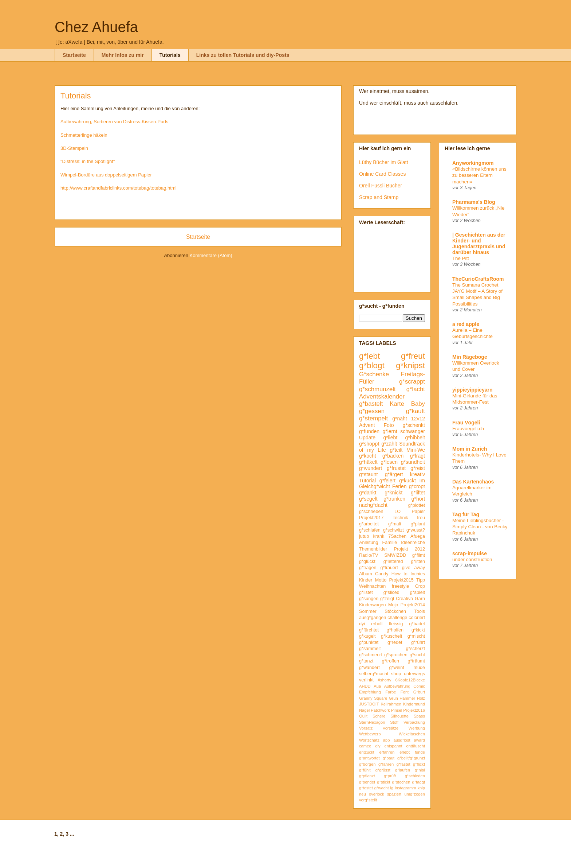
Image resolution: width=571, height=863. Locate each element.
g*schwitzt (393, 530)
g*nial (420, 770)
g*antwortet (369, 758)
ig (392, 788)
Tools (419, 611)
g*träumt (416, 661)
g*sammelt (370, 648)
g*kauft (415, 411)
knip (421, 788)
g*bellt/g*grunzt (411, 758)
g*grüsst (382, 770)
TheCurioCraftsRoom (478, 279)
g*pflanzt (367, 776)
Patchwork (380, 710)
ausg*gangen (372, 617)
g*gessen (372, 411)
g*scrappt (412, 381)
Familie (389, 542)
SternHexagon (372, 722)
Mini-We (415, 450)
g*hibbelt (415, 437)
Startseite (74, 55)
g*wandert (369, 667)
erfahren (387, 752)
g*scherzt (415, 648)
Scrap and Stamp (378, 197)
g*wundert (370, 468)
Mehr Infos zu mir (123, 55)
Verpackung (414, 722)
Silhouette (399, 716)
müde (419, 667)
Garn (420, 598)
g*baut (388, 758)
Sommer (368, 611)
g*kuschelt (391, 636)
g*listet (366, 592)
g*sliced (391, 592)
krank (378, 536)
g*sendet (367, 782)
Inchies (417, 573)
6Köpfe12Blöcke (410, 680)
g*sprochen (395, 654)
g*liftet (418, 492)
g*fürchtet (369, 630)
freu (421, 517)
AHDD (365, 686)
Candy (381, 573)
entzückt (366, 752)
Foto (389, 425)
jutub (364, 536)
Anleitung (368, 542)
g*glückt (367, 561)
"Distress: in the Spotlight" (87, 161)
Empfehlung (370, 692)
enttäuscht (415, 746)
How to (399, 573)
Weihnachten (372, 586)
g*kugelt (367, 636)
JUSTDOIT (369, 704)
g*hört (418, 499)
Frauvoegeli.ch (468, 428)
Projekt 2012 (409, 549)
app (386, 740)
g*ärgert (394, 474)
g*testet (366, 788)
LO (397, 511)
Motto (381, 580)
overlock (376, 794)
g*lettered (393, 561)
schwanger (412, 431)
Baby (418, 403)
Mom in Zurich (469, 449)
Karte (397, 403)
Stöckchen (395, 611)
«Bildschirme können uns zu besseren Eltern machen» (479, 175)
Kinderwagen (372, 604)
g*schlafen (370, 530)
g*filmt (418, 555)
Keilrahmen (391, 704)
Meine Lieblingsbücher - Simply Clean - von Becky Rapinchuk (480, 527)
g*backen (392, 456)
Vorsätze (391, 728)
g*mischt (416, 636)
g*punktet (368, 642)
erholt (377, 623)
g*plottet (416, 505)
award (419, 740)
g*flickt (419, 764)
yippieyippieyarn (472, 390)
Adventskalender (382, 396)
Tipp (420, 580)
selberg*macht (374, 673)
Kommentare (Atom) (211, 255)
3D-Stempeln (74, 148)
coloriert (417, 617)
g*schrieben (371, 511)
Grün (393, 698)
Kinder (365, 580)
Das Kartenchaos (473, 482)
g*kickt (418, 630)
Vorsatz (366, 728)
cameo (365, 746)
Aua (377, 686)
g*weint (396, 667)
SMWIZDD (395, 555)
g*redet (394, 642)
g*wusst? (415, 530)
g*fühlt (365, 770)
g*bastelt (371, 403)
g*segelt (368, 499)
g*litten (418, 561)
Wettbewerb (370, 734)
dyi (362, 623)
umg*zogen (414, 794)
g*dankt (367, 492)
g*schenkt (414, 425)
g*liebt (390, 437)
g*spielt (417, 592)
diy (377, 746)
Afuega (417, 536)
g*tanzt (366, 661)
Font (405, 692)
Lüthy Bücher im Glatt (383, 162)
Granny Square (373, 698)
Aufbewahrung (397, 686)
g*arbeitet (369, 523)
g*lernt (389, 431)
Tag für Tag (465, 514)
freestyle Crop (408, 586)
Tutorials (170, 55)
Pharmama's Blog (473, 202)
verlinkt (366, 680)
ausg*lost (401, 740)
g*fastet (403, 764)
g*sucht (417, 654)
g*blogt (372, 365)
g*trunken (394, 499)
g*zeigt (387, 598)
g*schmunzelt (377, 389)
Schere (379, 716)
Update (367, 437)
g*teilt (396, 450)
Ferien (399, 486)
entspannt (393, 746)
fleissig (396, 623)
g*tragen (368, 567)
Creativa (404, 598)
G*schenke (374, 374)
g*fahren (386, 764)
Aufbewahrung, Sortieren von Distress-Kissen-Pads (114, 121)
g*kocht (367, 456)
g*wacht (381, 788)
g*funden (369, 431)
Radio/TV (368, 555)
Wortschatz (369, 740)
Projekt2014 (413, 604)
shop (396, 673)
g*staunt (368, 474)
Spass (419, 716)
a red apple (465, 324)
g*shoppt (369, 444)
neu (362, 794)
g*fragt (417, 456)
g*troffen (390, 661)
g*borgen (367, 764)
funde (420, 752)
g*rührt (418, 642)
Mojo (393, 604)
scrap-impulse (469, 553)
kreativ (417, 474)
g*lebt (369, 356)
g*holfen (395, 630)
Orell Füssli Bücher (380, 185)
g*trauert (389, 567)
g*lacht (415, 389)
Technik (400, 517)
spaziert (394, 794)
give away (413, 567)
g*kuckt (407, 480)
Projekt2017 (371, 517)
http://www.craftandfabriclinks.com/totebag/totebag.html (118, 188)
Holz (421, 698)
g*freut (413, 356)
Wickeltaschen (412, 734)
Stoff (394, 722)
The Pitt (460, 258)
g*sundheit (413, 462)
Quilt (363, 716)
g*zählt (389, 444)
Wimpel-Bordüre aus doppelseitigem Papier (106, 175)
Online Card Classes (382, 174)
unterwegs (414, 673)
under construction (472, 559)
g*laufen (402, 770)
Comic (419, 686)
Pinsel (396, 710)
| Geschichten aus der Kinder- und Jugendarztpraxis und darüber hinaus (478, 243)
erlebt (404, 752)
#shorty (384, 680)
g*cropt (417, 486)
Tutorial (367, 480)
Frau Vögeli (466, 422)
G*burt (419, 692)
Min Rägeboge (469, 357)
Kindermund (414, 704)
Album (365, 573)
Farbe (390, 692)
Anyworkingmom (473, 163)
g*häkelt (368, 462)
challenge (397, 617)
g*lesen (389, 462)
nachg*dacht (373, 505)
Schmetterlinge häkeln (83, 135)
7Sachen (397, 536)
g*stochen (401, 782)
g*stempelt (373, 418)
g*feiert (387, 480)
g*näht (399, 418)
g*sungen (368, 598)
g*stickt (383, 782)
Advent (367, 425)
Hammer (407, 698)
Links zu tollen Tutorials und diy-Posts (243, 55)
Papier (418, 511)
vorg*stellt (368, 800)
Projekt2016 (414, 710)
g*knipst (410, 365)
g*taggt (418, 782)
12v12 (418, 418)
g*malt (394, 523)
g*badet (417, 623)
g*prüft (390, 776)
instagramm (405, 788)
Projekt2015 (401, 580)
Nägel (364, 710)
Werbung (417, 728)
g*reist (417, 468)
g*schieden (415, 776)
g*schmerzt (370, 654)
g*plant (418, 523)
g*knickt (393, 492)
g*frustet (396, 468)
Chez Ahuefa (96, 27)
